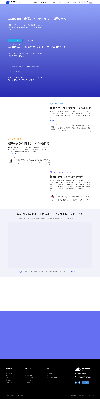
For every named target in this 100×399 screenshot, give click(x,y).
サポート (61, 2)
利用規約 (92, 395)
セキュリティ (9, 380)
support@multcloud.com (74, 272)
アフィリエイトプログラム (54, 377)
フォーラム (28, 380)
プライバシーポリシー (84, 395)
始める (74, 2)
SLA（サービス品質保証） (71, 395)
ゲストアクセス (14, 44)
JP (82, 2)
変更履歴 (27, 382)
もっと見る (53, 120)
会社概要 (49, 373)
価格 (54, 2)
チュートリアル (29, 377)
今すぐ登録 (15, 40)
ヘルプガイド (28, 375)
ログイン (69, 2)
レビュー (49, 375)
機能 (35, 2)
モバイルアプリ (44, 2)
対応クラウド (9, 382)
